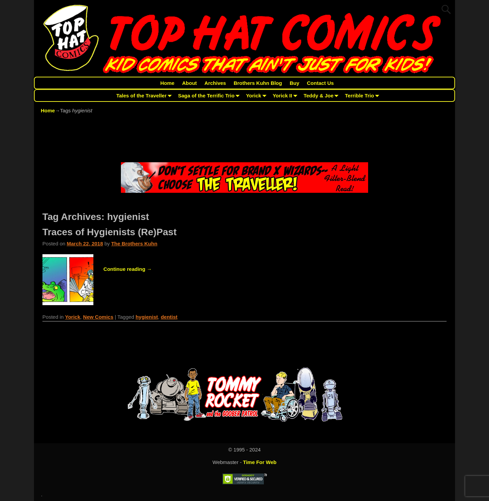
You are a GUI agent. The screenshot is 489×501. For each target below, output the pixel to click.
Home (167, 83)
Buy (294, 83)
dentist (169, 317)
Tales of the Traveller (145, 95)
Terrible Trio (363, 95)
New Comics (98, 317)
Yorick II (286, 95)
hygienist (146, 317)
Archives (215, 83)
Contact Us (320, 83)
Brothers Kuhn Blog (258, 83)
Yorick (257, 95)
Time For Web (260, 462)
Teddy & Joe (322, 95)
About (189, 83)
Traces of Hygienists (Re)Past (109, 232)
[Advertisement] (244, 139)
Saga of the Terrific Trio (210, 95)
